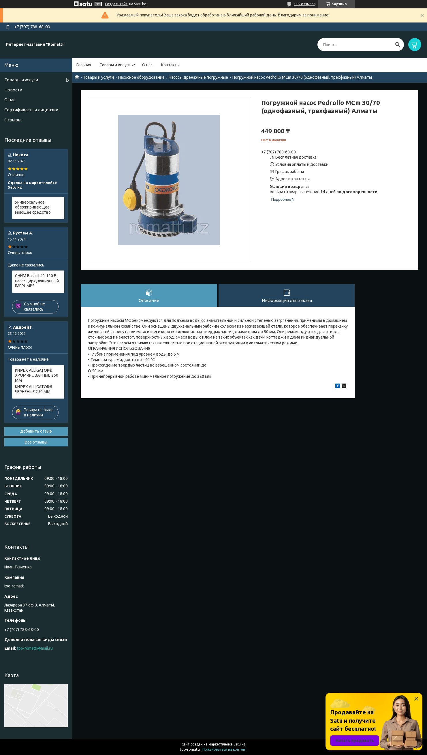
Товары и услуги (115, 65)
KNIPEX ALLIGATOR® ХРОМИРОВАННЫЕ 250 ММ (36, 375)
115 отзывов (304, 4)
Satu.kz (239, 744)
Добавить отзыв (36, 431)
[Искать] (397, 44)
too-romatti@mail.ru (35, 648)
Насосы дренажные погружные (198, 77)
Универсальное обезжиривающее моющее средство (33, 207)
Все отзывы (36, 442)
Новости (13, 89)
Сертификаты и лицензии (31, 109)
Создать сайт (116, 4)
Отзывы (12, 119)
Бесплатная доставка (296, 157)
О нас (147, 65)
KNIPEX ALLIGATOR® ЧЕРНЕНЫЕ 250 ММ (33, 389)
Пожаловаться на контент (224, 749)
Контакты (170, 65)
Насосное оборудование (141, 77)
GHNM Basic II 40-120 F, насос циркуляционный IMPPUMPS (37, 280)
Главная (83, 65)
